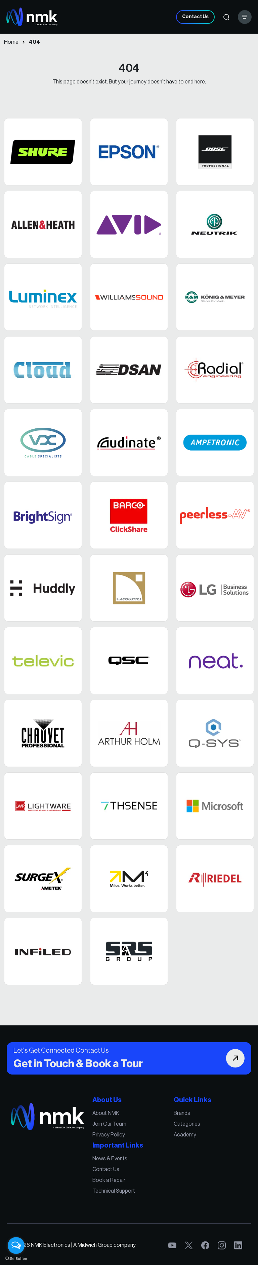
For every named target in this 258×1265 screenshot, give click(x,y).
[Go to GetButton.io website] (16, 1258)
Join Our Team (110, 1127)
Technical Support (114, 1189)
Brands (177, 1117)
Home (11, 42)
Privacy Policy (110, 1137)
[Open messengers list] (16, 1245)
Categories (182, 1127)
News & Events (111, 1159)
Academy (180, 1137)
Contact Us (195, 16)
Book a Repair (110, 1179)
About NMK (107, 1117)
